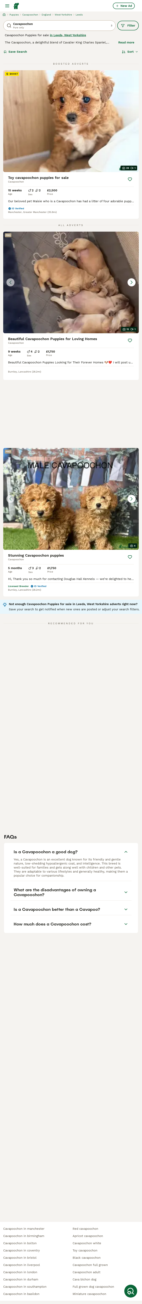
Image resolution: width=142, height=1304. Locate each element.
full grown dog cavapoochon (93, 1287)
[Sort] (130, 52)
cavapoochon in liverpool (21, 1265)
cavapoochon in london (20, 1272)
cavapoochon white (87, 1243)
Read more (126, 42)
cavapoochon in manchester (23, 1229)
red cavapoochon (85, 1229)
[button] (71, 282)
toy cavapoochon (85, 1250)
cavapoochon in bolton (20, 1243)
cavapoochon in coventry (21, 1250)
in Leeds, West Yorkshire (68, 35)
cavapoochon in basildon (21, 1294)
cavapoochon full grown (90, 1265)
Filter (128, 26)
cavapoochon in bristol (20, 1258)
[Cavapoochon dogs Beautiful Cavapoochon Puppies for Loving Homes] (71, 282)
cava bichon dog (84, 1279)
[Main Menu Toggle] (7, 6)
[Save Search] (130, 1291)
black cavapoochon (87, 1258)
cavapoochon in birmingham (23, 1236)
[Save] (130, 179)
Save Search (15, 52)
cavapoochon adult (86, 1272)
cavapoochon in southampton (24, 1287)
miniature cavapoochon (89, 1294)
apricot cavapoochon (88, 1236)
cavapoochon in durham (20, 1279)
